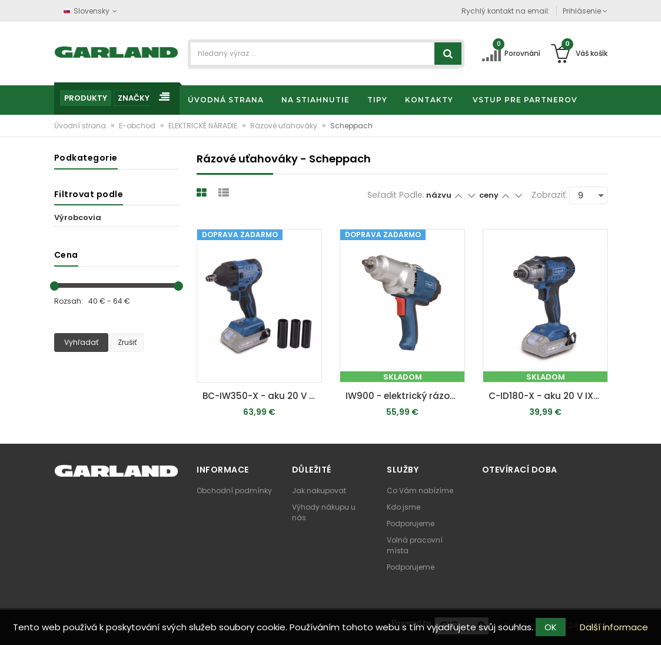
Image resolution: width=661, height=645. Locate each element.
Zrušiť (127, 342)
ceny (489, 195)
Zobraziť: (549, 195)
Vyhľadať (81, 342)
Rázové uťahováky (284, 126)
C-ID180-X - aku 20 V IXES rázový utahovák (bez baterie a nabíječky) (548, 396)
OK (550, 627)
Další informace (614, 627)
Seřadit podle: (395, 195)
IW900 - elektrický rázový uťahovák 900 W (405, 396)
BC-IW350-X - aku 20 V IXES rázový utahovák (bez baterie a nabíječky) (262, 396)
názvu (438, 195)
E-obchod (138, 126)
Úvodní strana (81, 126)
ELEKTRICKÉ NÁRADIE (203, 126)
